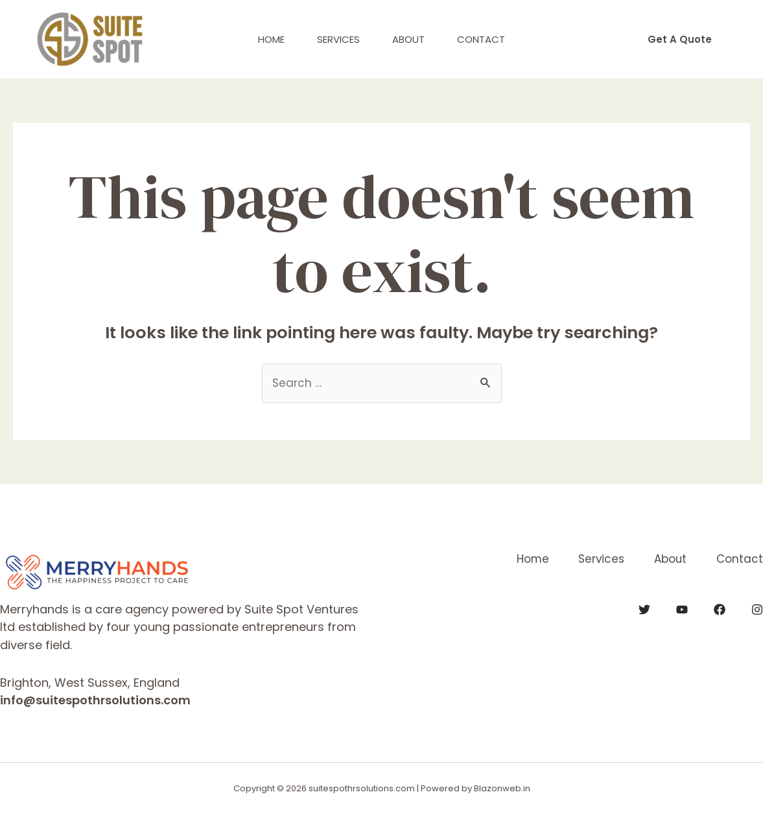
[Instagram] (757, 609)
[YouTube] (682, 609)
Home (271, 39)
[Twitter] (644, 609)
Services (338, 39)
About (408, 39)
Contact (481, 39)
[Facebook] (719, 609)
